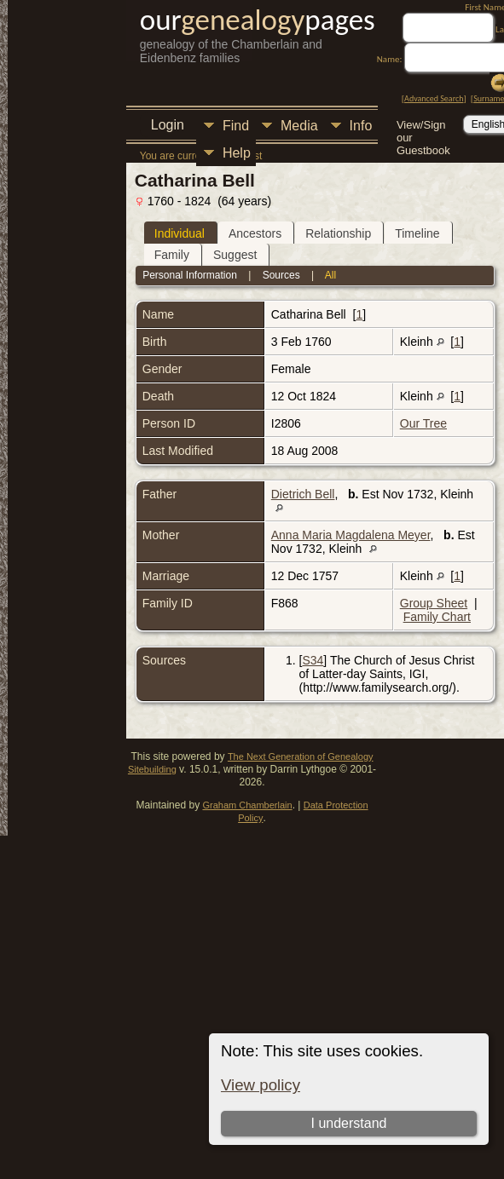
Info (361, 125)
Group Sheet (433, 603)
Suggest (235, 255)
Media (299, 125)
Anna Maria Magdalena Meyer (351, 535)
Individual (179, 233)
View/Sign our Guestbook (423, 126)
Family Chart (437, 617)
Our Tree (423, 423)
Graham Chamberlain (247, 805)
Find (236, 125)
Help (237, 153)
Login (167, 125)
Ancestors (255, 233)
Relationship (338, 233)
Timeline (417, 233)
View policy (260, 1085)
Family (171, 255)
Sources (281, 275)
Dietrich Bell (303, 494)
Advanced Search (433, 98)
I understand (349, 1123)
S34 (312, 660)
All (330, 275)
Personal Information (189, 275)
